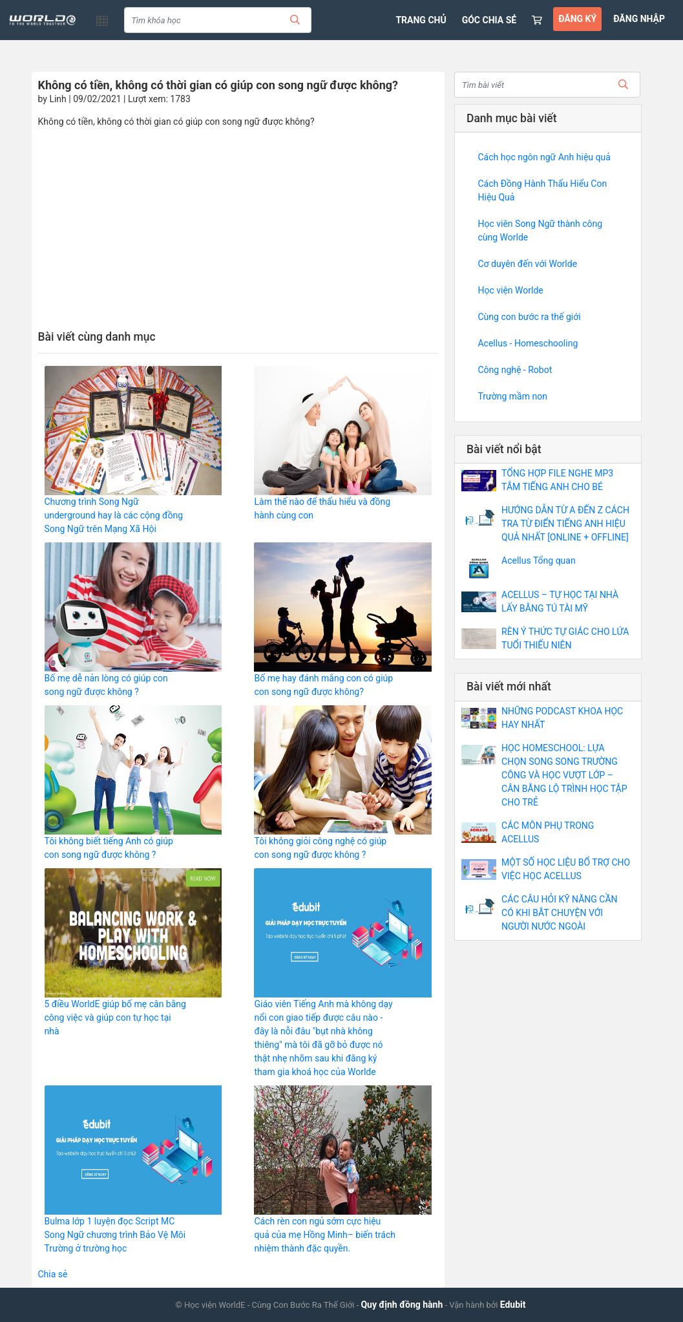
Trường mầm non (512, 396)
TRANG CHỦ (420, 20)
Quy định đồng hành (402, 1304)
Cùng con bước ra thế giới (529, 317)
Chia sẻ (53, 1274)
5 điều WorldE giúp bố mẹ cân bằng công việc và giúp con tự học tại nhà (115, 1017)
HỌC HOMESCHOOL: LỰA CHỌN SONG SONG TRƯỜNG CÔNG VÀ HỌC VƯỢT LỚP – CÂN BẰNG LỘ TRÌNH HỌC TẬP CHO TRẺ (564, 775)
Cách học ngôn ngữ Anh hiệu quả (544, 157)
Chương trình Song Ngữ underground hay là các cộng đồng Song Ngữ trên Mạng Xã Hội (114, 515)
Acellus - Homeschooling (528, 343)
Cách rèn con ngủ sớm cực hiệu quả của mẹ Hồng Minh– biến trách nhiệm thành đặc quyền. (324, 1234)
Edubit (513, 1304)
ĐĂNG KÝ (577, 19)
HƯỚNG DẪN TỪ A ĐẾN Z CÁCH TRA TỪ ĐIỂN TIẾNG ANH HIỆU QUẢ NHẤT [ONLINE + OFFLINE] (565, 523)
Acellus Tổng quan (538, 560)
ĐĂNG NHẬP (639, 19)
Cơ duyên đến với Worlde (527, 264)
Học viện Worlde (510, 290)
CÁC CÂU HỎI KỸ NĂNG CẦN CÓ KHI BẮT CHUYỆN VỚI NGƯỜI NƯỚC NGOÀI (559, 913)
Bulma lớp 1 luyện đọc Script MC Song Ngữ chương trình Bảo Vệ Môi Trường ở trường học (115, 1234)
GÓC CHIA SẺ (489, 20)
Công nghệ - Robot (515, 370)
